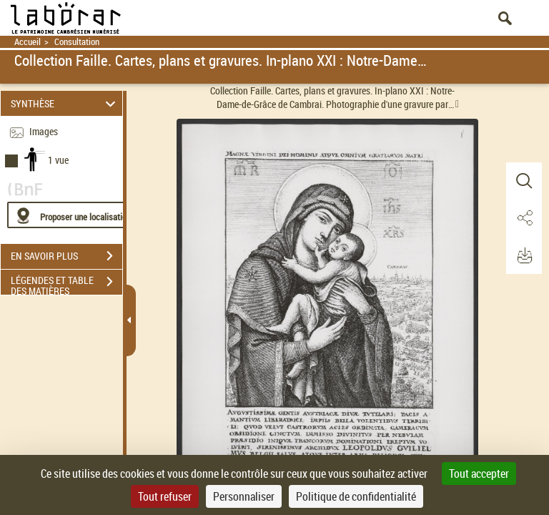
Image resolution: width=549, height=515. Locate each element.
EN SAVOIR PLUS (66, 256)
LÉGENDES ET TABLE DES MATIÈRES (66, 283)
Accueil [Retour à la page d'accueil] (27, 42)
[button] (524, 181)
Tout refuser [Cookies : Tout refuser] (165, 496)
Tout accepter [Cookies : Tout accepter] (479, 473)
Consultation (76, 42)
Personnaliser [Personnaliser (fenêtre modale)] (243, 496)
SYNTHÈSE (65, 103)
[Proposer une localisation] (75, 215)
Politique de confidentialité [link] (356, 496)
